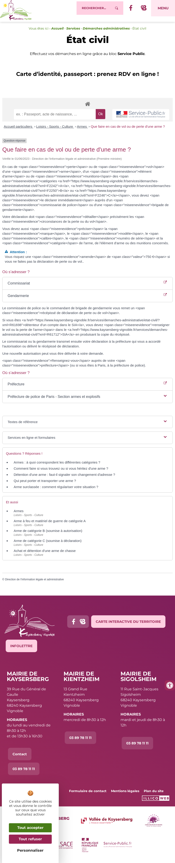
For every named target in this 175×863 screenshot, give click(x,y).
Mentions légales (125, 793)
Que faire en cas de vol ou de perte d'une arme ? (128, 129)
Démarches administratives (106, 31)
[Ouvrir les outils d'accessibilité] (170, 685)
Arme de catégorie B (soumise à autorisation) (48, 533)
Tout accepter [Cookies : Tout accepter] (30, 828)
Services (73, 31)
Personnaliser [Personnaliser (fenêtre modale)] (30, 850)
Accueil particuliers (18, 129)
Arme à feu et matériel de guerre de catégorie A (50, 523)
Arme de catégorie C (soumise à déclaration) (48, 543)
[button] (87, 399)
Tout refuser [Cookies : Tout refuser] (30, 839)
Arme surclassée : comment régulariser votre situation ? (56, 489)
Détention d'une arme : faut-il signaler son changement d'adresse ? (64, 477)
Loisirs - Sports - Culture (55, 129)
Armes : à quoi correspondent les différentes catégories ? (57, 465)
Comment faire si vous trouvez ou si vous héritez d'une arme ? (61, 471)
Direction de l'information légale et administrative (34, 582)
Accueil (57, 31)
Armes (82, 129)
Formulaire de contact (87, 793)
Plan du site (154, 793)
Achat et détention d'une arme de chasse (45, 553)
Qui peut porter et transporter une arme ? (45, 483)
